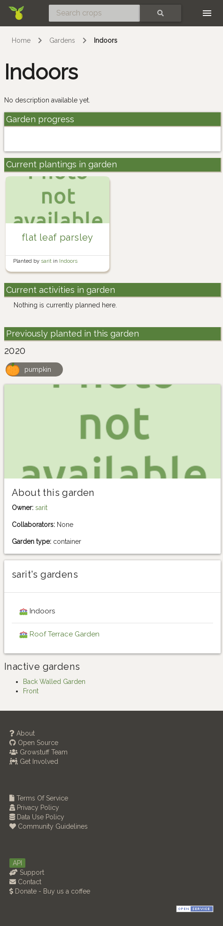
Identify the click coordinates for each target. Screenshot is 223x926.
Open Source (33, 742)
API (17, 863)
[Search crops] (94, 13)
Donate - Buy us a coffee (49, 891)
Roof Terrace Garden (65, 634)
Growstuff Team (38, 752)
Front (30, 691)
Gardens (62, 40)
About (22, 733)
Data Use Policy (36, 817)
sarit (47, 261)
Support (26, 872)
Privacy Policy (34, 807)
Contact (25, 882)
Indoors (105, 40)
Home (21, 40)
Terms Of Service (38, 798)
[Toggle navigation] (207, 13)
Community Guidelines (48, 826)
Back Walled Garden (54, 681)
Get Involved (33, 761)
